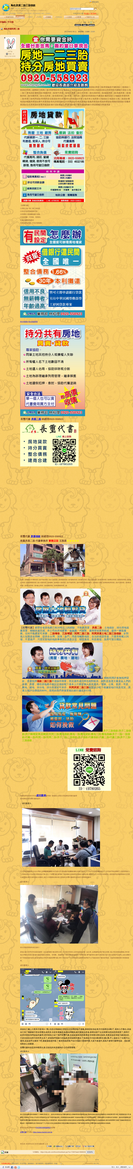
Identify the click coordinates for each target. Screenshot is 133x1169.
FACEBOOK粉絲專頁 (43, 1128)
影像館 (48, 17)
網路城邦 (95, 2)
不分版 (11, 22)
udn (3, 13)
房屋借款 (36, 536)
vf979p (17, 8)
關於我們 (15, 1163)
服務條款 (31, 1163)
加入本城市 (14, 10)
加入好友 (12, 56)
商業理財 (13, 13)
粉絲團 (7, 1167)
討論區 (20, 17)
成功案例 (41, 795)
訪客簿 (78, 17)
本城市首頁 (9, 17)
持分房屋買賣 (33, 322)
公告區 (68, 17)
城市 (7, 13)
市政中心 (90, 17)
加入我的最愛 (32, 10)
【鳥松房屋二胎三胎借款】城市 (34, 13)
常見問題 (23, 1163)
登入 (113, 1167)
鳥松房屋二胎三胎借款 (23, 5)
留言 (6, 56)
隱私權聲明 (49, 1163)
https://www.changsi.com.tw (42, 1132)
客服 (55, 1163)
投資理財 (20, 13)
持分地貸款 (24, 322)
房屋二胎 (36, 419)
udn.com (96, 1163)
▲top (97, 1159)
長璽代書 (23, 1132)
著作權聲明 (39, 1163)
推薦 (93, 32)
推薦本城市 (22, 10)
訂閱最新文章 (42, 10)
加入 (117, 1167)
